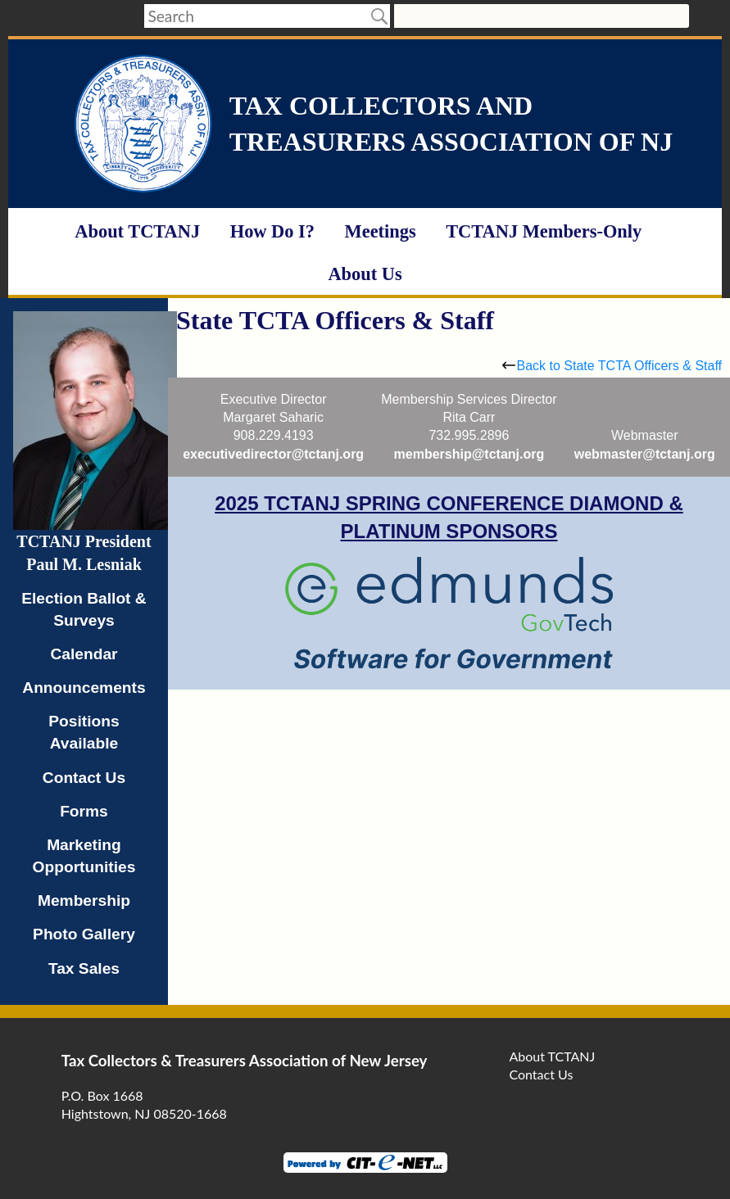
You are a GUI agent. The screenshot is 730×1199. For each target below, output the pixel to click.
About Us (364, 274)
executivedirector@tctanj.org (273, 454)
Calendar (83, 654)
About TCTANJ (137, 231)
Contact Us (84, 777)
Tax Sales (84, 968)
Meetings (380, 231)
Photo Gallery (84, 934)
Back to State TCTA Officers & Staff (612, 366)
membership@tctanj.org (469, 454)
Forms (84, 811)
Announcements (83, 687)
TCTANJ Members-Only (544, 231)
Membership (84, 900)
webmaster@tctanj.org (644, 454)
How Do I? (272, 231)
